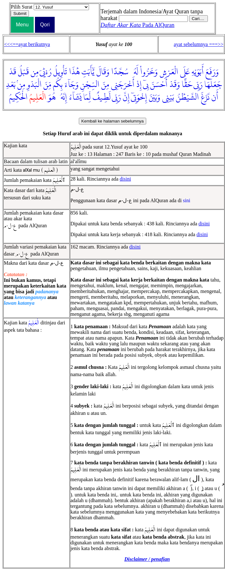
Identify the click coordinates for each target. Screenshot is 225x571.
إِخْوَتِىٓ (139, 97)
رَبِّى (198, 84)
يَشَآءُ (75, 97)
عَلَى (185, 72)
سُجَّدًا (119, 72)
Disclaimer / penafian (147, 559)
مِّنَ (47, 84)
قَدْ (12, 72)
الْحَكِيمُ (18, 97)
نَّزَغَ (205, 97)
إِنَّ (126, 97)
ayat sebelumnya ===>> (198, 44)
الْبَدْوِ (34, 84)
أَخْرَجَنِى (122, 84)
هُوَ (52, 97)
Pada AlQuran (137, 25)
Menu (22, 24)
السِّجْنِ (89, 84)
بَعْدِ (11, 84)
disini (125, 179)
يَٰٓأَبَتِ (88, 72)
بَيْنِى (168, 97)
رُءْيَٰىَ (45, 72)
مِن (34, 72)
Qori (45, 24)
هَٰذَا (74, 72)
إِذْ (139, 84)
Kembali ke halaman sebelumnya (112, 121)
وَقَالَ (102, 72)
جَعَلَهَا (213, 84)
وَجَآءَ (71, 84)
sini (186, 200)
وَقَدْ (174, 84)
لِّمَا (87, 97)
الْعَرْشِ (169, 72)
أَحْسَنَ (158, 84)
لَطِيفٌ (101, 97)
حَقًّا (187, 84)
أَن (214, 97)
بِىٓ (145, 84)
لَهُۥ (134, 72)
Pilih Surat (21, 7)
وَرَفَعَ (212, 72)
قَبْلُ (23, 72)
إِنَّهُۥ (62, 97)
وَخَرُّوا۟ (149, 72)
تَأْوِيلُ (60, 72)
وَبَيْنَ (154, 97)
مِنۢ (21, 84)
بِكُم (58, 84)
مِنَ (105, 84)
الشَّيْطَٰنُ (187, 97)
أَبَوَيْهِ (198, 72)
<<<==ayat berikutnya (27, 44)
